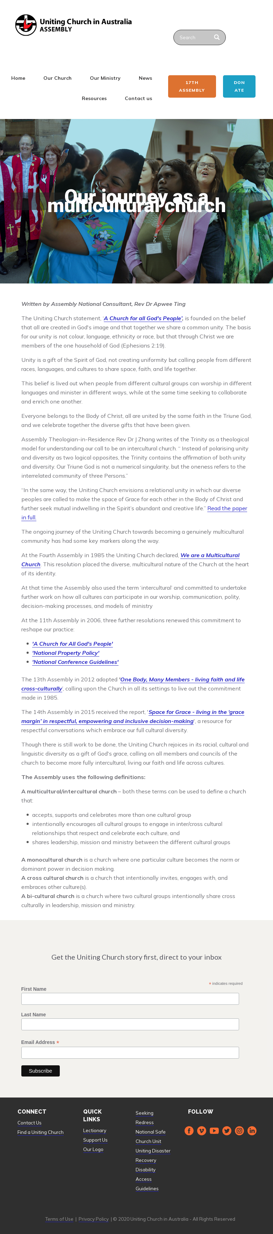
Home (18, 78)
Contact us (138, 98)
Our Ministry (105, 78)
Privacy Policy (94, 1219)
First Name (33, 989)
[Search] (217, 37)
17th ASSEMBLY (192, 86)
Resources (94, 98)
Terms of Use (59, 1219)
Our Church (57, 78)
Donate (239, 86)
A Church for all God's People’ (143, 318)
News (145, 78)
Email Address (40, 1042)
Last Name (33, 1014)
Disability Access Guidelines (147, 1179)
